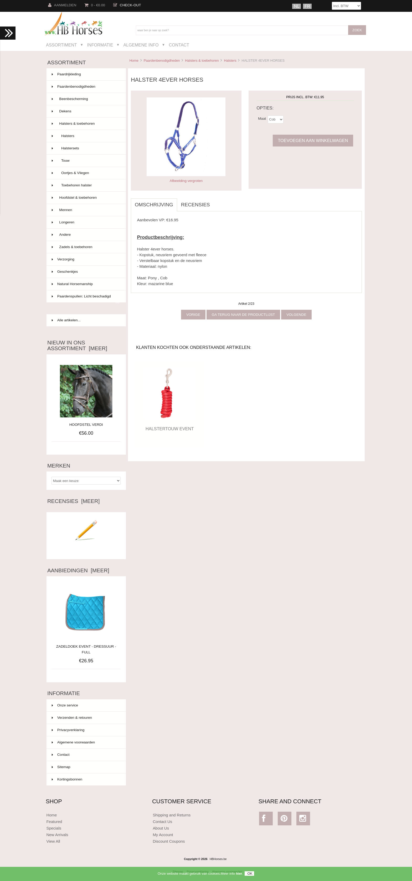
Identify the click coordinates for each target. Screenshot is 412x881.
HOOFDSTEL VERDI (86, 425)
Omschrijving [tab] (154, 204)
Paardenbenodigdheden (162, 60)
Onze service (65, 705)
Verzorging (86, 259)
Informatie (100, 45)
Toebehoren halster (86, 185)
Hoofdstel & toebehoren (86, 198)
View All (53, 841)
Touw (86, 161)
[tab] (218, 201)
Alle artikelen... (66, 320)
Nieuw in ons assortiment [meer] (77, 345)
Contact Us (162, 821)
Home (133, 60)
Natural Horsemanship (86, 284)
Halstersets (86, 148)
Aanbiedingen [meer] (78, 570)
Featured (54, 821)
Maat (262, 118)
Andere (86, 235)
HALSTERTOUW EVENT (170, 428)
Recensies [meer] (73, 501)
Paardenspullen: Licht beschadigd (86, 298)
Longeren (86, 222)
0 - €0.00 (94, 5)
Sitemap (61, 767)
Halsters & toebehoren (202, 60)
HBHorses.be (218, 859)
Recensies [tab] (195, 204)
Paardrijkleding (86, 74)
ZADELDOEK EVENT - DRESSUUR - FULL (86, 646)
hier (239, 873)
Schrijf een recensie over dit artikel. (86, 548)
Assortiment (61, 45)
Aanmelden (62, 5)
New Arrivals (57, 834)
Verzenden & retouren (72, 718)
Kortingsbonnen (67, 779)
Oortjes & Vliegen (86, 173)
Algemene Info (140, 45)
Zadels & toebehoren (86, 247)
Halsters (230, 60)
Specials (53, 828)
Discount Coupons (169, 841)
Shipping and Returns (171, 815)
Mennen (86, 210)
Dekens (86, 111)
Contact (179, 45)
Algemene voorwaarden (73, 742)
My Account (163, 834)
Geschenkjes (86, 272)
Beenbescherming (86, 99)
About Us (161, 828)
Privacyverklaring (68, 730)
